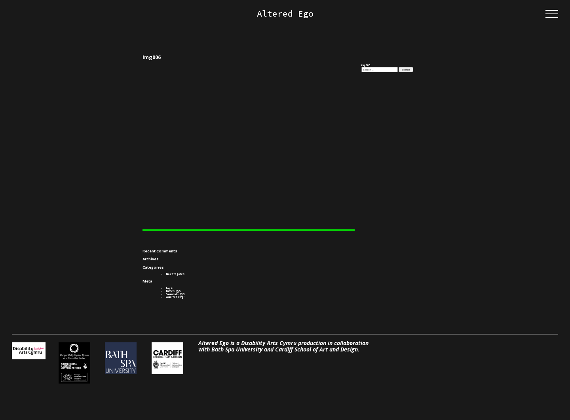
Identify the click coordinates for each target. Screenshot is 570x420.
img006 (365, 65)
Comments (175, 294)
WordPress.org (175, 297)
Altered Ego (285, 14)
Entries (173, 291)
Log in (169, 288)
